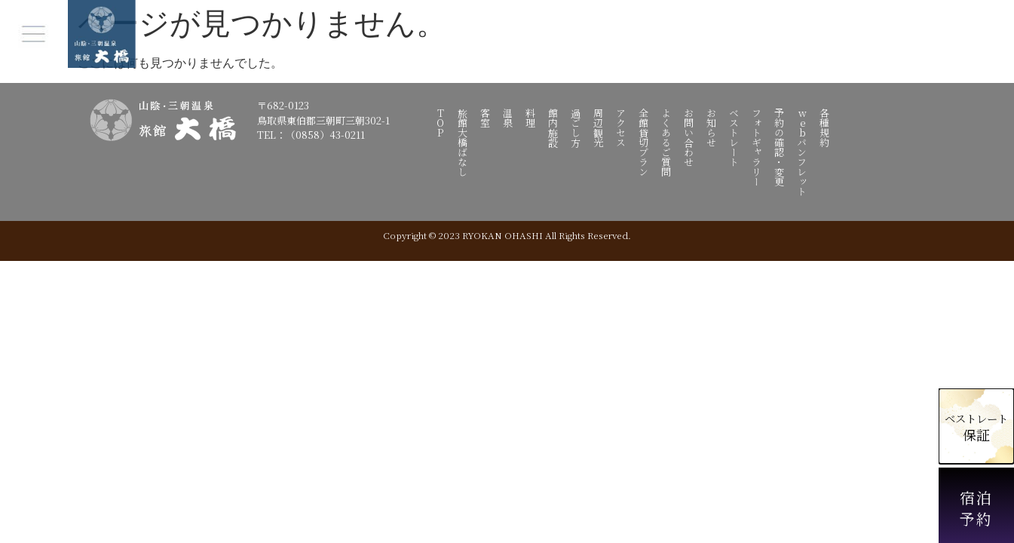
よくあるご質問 (667, 142)
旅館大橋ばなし (463, 142)
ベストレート (735, 137)
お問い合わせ (689, 137)
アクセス (621, 127)
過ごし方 (576, 127)
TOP (440, 122)
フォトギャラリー (757, 147)
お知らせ (712, 127)
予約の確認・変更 (780, 147)
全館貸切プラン (644, 142)
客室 (486, 117)
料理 (531, 117)
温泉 (508, 117)
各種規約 (825, 127)
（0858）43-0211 (325, 134)
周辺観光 (599, 127)
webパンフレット (802, 152)
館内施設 (554, 127)
